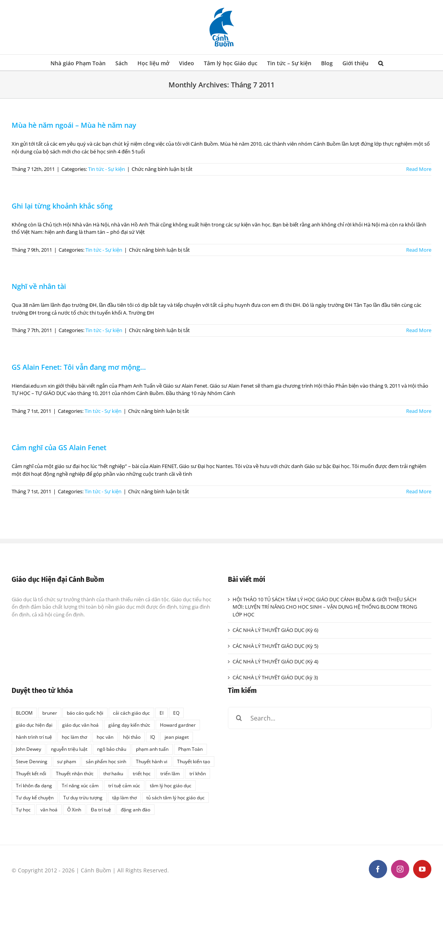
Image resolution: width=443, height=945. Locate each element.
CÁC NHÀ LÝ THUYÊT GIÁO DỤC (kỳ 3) (275, 677)
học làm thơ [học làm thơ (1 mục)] (74, 737)
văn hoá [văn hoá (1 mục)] (48, 809)
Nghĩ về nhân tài (39, 286)
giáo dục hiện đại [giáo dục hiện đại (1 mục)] (34, 725)
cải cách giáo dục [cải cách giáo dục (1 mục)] (131, 713)
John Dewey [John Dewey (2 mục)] (28, 749)
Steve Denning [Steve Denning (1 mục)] (31, 761)
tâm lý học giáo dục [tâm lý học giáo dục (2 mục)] (170, 785)
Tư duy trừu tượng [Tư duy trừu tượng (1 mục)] (82, 797)
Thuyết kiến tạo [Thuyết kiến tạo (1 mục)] (193, 761)
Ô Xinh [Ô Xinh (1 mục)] (74, 809)
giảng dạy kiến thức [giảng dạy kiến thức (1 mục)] (129, 725)
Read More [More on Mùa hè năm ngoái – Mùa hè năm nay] (418, 168)
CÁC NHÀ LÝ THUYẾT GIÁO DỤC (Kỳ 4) (275, 661)
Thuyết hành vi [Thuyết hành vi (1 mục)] (151, 761)
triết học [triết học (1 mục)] (142, 773)
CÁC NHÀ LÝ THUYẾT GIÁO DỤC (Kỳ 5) (275, 645)
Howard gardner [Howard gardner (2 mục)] (178, 725)
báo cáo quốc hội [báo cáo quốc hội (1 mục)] (85, 713)
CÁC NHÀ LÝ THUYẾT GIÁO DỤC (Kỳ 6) (275, 630)
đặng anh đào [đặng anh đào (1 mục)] (135, 809)
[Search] (239, 718)
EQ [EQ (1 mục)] (176, 713)
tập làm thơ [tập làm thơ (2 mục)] (124, 797)
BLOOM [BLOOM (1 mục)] (24, 713)
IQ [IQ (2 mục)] (152, 737)
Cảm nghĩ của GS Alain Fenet (59, 447)
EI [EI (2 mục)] (161, 713)
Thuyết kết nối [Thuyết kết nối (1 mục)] (31, 773)
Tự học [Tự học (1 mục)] (23, 809)
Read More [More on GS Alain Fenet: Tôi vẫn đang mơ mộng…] (418, 410)
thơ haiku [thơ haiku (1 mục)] (113, 773)
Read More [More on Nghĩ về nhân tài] (418, 330)
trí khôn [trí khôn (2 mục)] (197, 773)
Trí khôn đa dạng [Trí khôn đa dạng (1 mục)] (34, 785)
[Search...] (330, 718)
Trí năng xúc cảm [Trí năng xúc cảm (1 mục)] (80, 785)
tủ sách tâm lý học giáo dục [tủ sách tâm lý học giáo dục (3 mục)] (175, 797)
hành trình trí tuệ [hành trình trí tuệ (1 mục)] (34, 737)
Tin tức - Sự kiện (106, 168)
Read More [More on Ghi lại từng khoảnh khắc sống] (418, 249)
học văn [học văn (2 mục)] (105, 737)
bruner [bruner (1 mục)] (49, 713)
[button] (380, 62)
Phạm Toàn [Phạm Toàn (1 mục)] (190, 749)
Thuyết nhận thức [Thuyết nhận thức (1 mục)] (75, 773)
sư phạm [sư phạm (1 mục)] (66, 761)
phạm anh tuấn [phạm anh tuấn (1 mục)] (152, 749)
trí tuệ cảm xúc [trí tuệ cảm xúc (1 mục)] (124, 785)
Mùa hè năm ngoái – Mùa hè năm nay (74, 125)
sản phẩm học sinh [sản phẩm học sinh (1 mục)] (106, 761)
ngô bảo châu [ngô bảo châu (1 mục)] (111, 749)
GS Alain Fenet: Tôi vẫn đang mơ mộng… (79, 367)
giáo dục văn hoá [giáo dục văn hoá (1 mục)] (80, 725)
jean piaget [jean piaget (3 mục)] (177, 737)
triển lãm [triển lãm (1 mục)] (170, 773)
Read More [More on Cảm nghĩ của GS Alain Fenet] (418, 491)
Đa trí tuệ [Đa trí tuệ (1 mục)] (101, 809)
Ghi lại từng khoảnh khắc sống (62, 206)
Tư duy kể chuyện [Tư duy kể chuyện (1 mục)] (35, 797)
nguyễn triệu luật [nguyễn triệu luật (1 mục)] (69, 749)
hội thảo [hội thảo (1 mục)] (132, 737)
